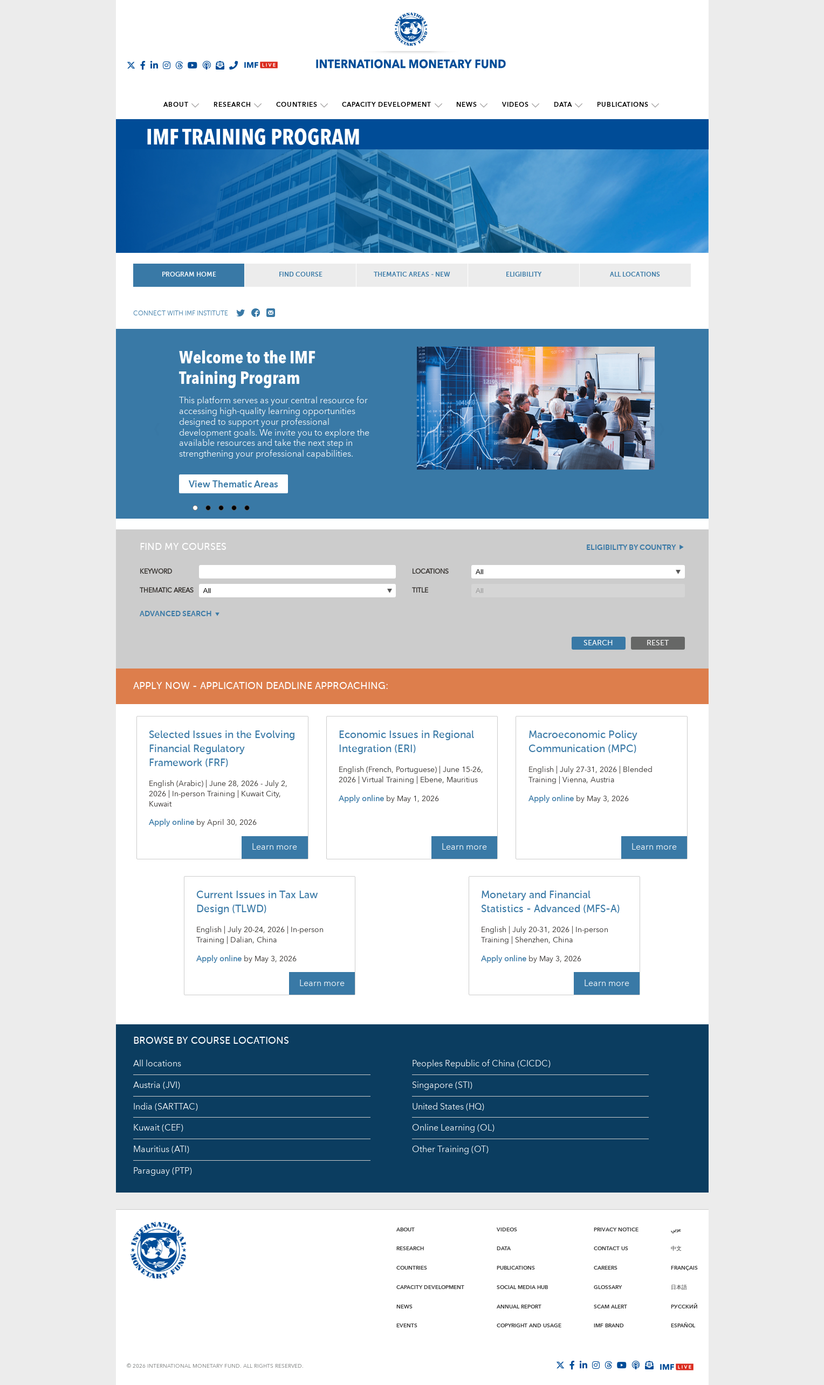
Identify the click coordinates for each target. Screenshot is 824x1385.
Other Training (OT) (450, 1149)
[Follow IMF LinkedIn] (154, 65)
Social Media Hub (522, 1287)
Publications (619, 105)
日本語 (679, 1287)
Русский (684, 1306)
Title (420, 590)
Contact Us (611, 1248)
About (179, 105)
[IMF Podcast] (206, 65)
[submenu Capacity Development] (438, 105)
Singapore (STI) (442, 1084)
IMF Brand (609, 1326)
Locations (430, 571)
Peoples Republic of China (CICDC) (481, 1063)
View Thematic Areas (233, 484)
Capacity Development (387, 105)
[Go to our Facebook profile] (253, 313)
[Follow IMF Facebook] (143, 65)
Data (560, 105)
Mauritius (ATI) (161, 1149)
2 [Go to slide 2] (212, 508)
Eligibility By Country (631, 548)
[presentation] (536, 413)
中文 (676, 1248)
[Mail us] (268, 313)
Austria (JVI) (156, 1084)
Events (406, 1326)
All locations (157, 1063)
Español (683, 1326)
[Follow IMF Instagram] (166, 65)
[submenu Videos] (533, 105)
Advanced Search (176, 614)
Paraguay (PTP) (162, 1171)
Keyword (156, 571)
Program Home (189, 275)
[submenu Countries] (325, 105)
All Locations (635, 275)
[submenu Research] (259, 105)
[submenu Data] (575, 105)
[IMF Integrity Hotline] (233, 65)
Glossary (608, 1287)
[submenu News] (483, 105)
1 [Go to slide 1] (199, 508)
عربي (676, 1229)
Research (234, 105)
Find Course (300, 275)
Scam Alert (610, 1306)
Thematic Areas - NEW (412, 275)
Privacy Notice (616, 1229)
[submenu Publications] (651, 105)
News (466, 105)
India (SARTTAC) (165, 1106)
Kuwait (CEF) (158, 1127)
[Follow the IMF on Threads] (179, 65)
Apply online (171, 823)
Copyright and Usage (529, 1326)
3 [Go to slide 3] (225, 508)
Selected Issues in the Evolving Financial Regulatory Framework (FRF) (222, 749)
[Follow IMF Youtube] (192, 65)
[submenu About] (198, 105)
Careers (605, 1267)
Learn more (274, 847)
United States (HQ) (448, 1106)
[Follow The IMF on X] (131, 65)
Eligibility (523, 275)
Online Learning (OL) (453, 1127)
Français (684, 1267)
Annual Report (519, 1306)
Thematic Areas (167, 590)
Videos (513, 105)
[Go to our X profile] (238, 313)
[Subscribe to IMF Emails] (220, 65)
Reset (658, 642)
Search (598, 642)
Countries (298, 105)
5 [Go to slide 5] (251, 508)
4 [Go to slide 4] (238, 508)
